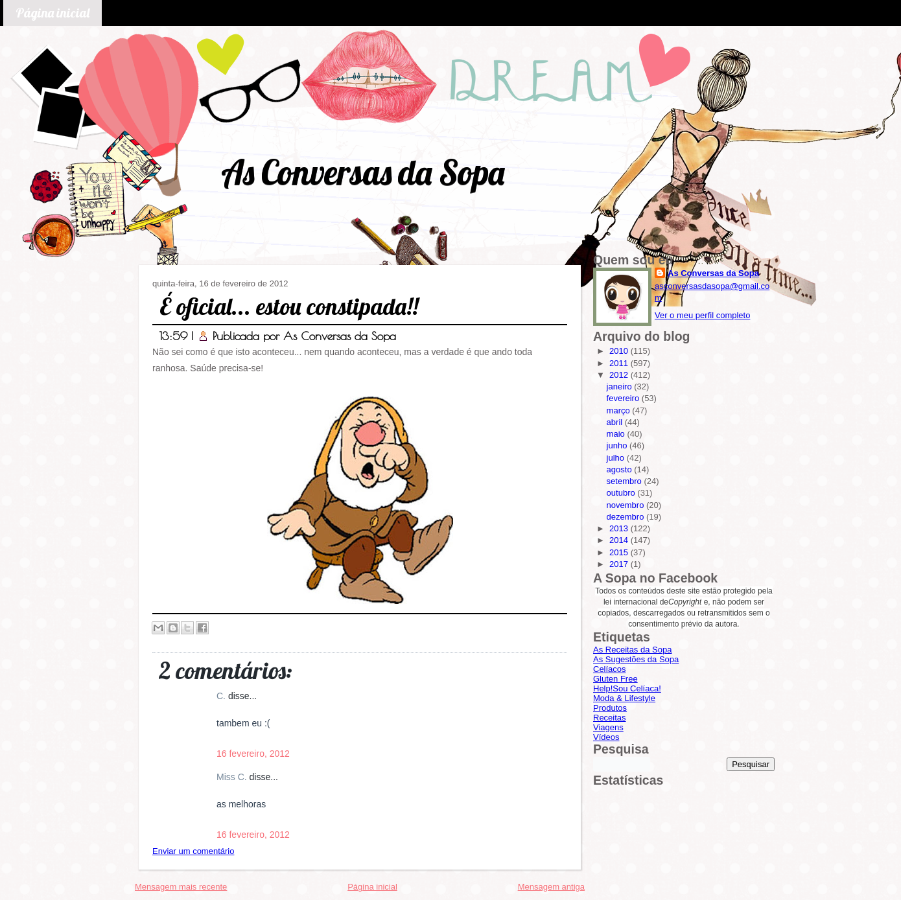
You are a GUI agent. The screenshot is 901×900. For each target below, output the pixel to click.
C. (222, 696)
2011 (620, 363)
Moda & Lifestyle (624, 698)
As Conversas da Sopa (362, 172)
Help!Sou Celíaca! (627, 688)
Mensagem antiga (551, 887)
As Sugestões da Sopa (636, 659)
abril (616, 422)
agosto (621, 469)
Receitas (609, 717)
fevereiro (624, 398)
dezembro (626, 517)
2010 (620, 351)
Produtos (610, 708)
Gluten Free (615, 679)
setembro (625, 481)
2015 (620, 552)
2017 (620, 564)
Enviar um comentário (193, 851)
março (620, 410)
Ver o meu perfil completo (702, 315)
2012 (620, 375)
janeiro (621, 386)
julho (617, 458)
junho (618, 445)
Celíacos (609, 669)
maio (617, 434)
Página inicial (52, 13)
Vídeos (606, 737)
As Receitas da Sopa (632, 649)
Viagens (608, 727)
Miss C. (233, 777)
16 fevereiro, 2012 (253, 753)
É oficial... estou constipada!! (288, 306)
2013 (620, 528)
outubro (622, 493)
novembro (626, 505)
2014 (620, 540)
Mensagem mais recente (181, 887)
